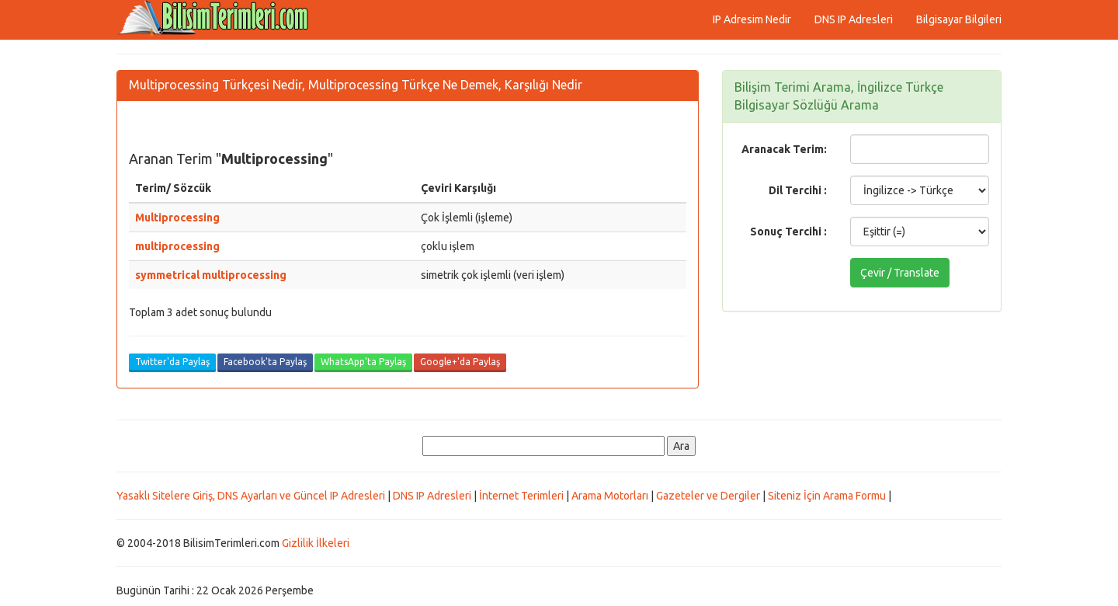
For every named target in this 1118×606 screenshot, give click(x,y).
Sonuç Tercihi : (788, 231)
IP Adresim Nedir (752, 19)
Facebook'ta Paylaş (265, 362)
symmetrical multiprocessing (210, 275)
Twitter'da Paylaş (172, 362)
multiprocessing (177, 246)
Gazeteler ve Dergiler (708, 495)
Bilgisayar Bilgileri (959, 19)
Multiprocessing (177, 217)
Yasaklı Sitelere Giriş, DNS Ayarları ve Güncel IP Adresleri (250, 495)
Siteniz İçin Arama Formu (827, 495)
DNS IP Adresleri (853, 19)
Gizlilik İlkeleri (315, 543)
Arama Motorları (609, 495)
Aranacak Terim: (784, 149)
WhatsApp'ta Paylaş (363, 362)
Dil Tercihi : (798, 190)
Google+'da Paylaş (460, 362)
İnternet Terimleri (521, 495)
